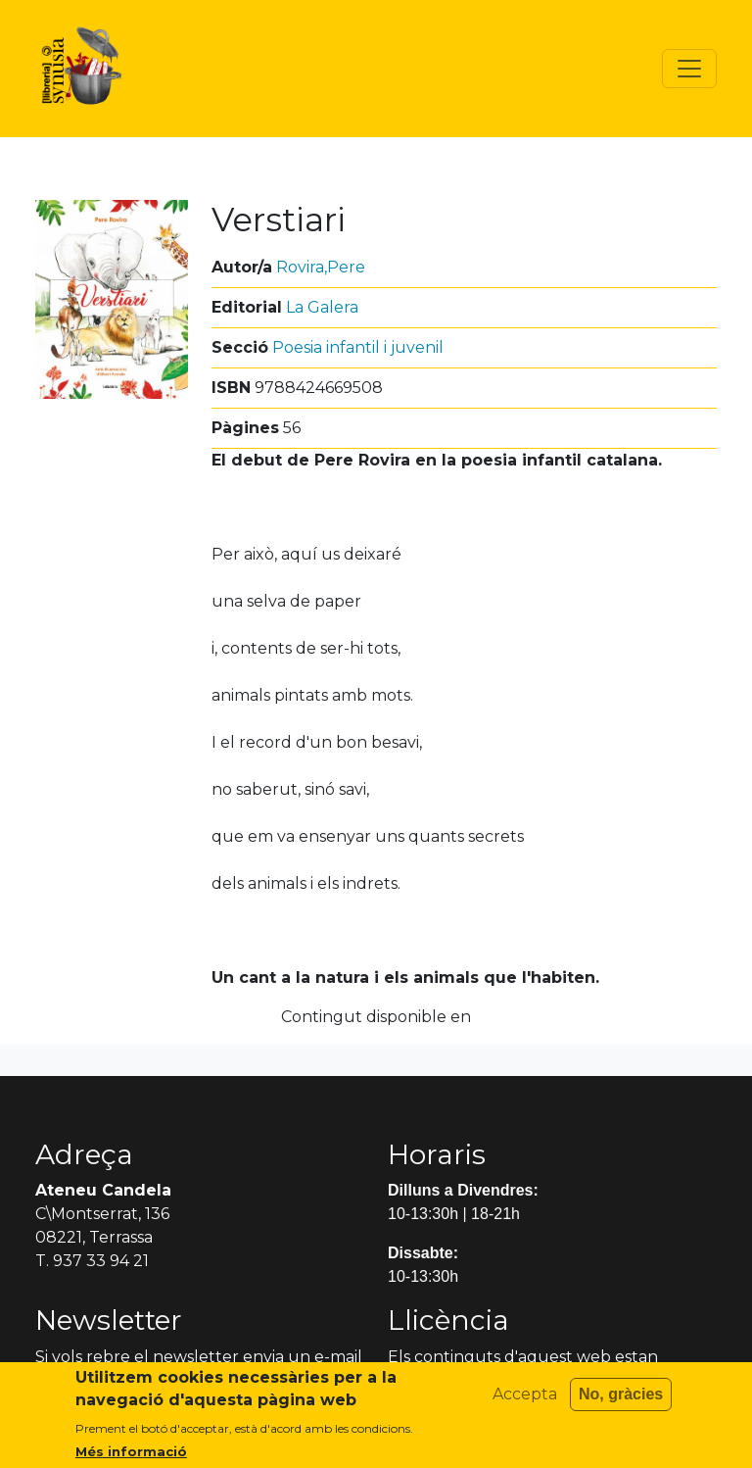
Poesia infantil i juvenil (358, 347)
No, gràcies (621, 1403)
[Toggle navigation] (689, 68)
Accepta (525, 1403)
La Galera (322, 307)
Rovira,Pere (320, 267)
